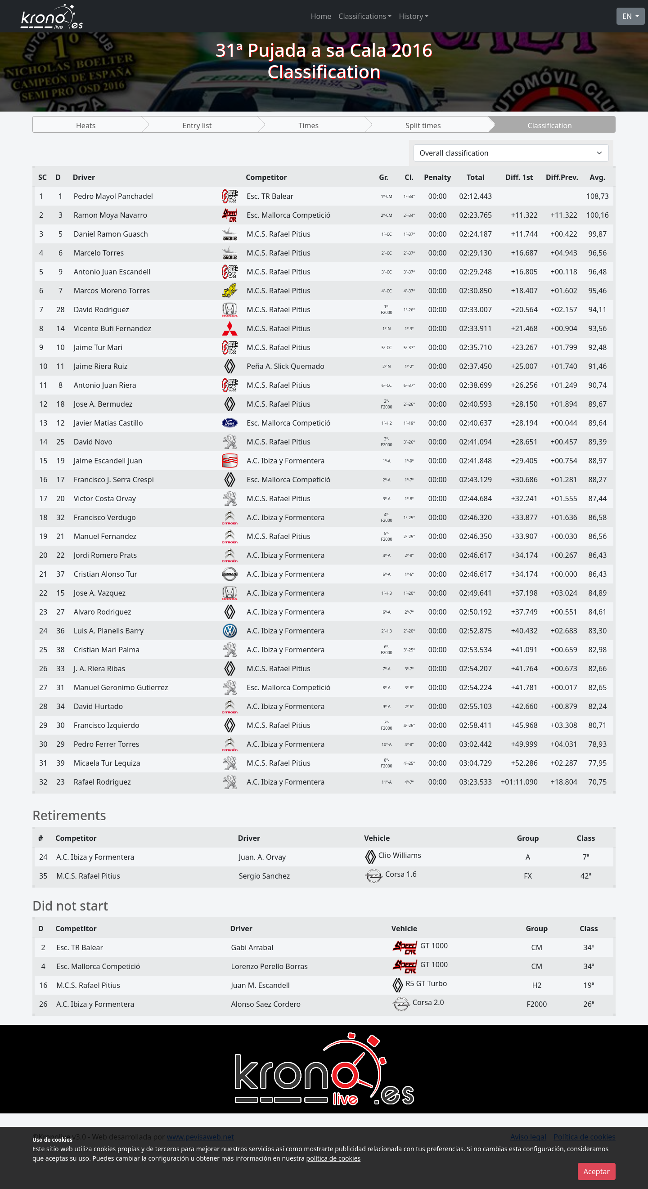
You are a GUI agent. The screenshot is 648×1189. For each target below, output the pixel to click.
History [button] (411, 16)
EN (628, 16)
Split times (423, 125)
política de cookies (333, 1158)
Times (308, 125)
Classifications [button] (362, 16)
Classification (550, 125)
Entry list (197, 125)
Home (321, 16)
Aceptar (597, 1171)
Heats (85, 125)
